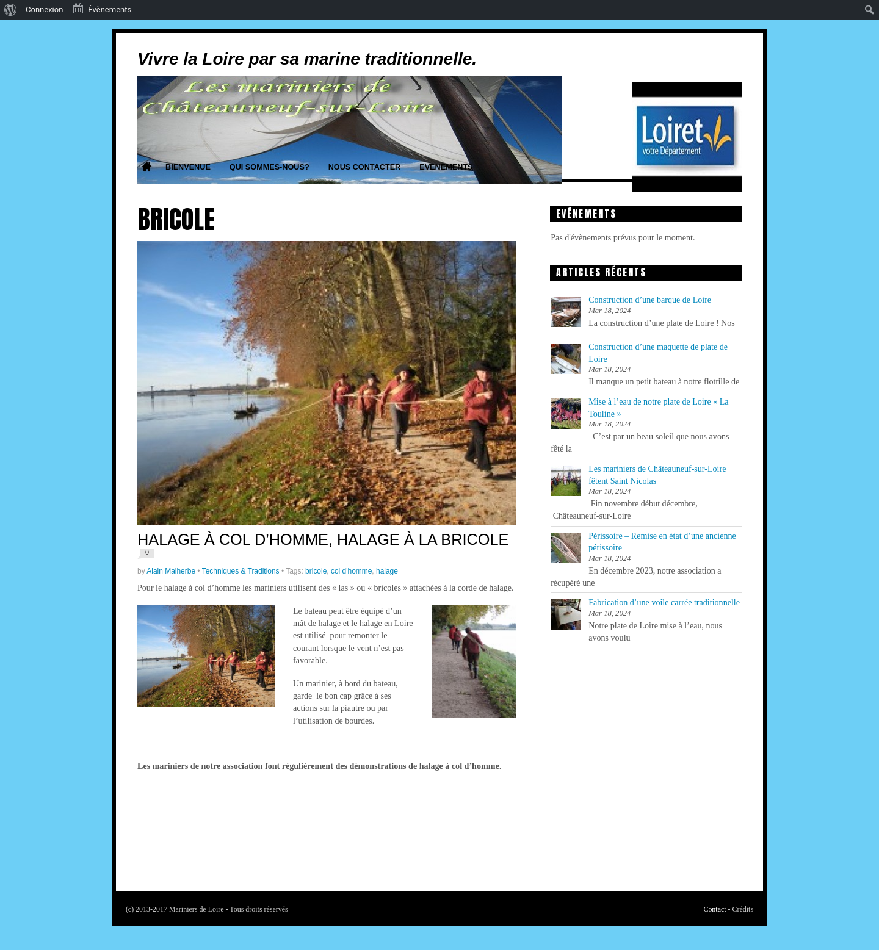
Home (146, 167)
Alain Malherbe (170, 571)
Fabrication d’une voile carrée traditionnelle (664, 602)
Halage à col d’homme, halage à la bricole (323, 539)
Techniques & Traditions (241, 571)
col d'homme (351, 571)
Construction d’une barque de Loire (649, 299)
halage (387, 571)
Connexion (44, 9)
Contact (714, 909)
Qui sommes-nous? (269, 167)
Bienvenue (188, 167)
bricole (316, 571)
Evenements (445, 167)
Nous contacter (364, 167)
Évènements (101, 8)
